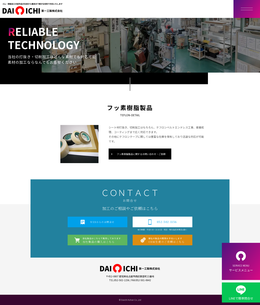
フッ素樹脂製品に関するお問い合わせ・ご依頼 (141, 154)
